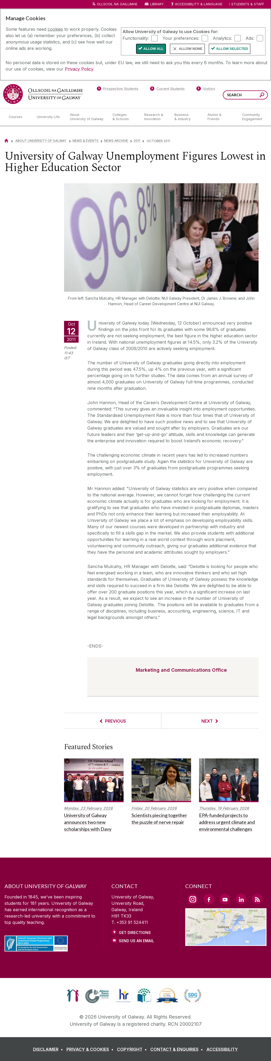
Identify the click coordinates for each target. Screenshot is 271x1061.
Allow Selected (232, 49)
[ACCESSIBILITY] (222, 1049)
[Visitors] (205, 89)
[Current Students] (167, 89)
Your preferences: (180, 38)
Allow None (190, 49)
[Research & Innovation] (155, 116)
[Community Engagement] (252, 116)
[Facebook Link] (209, 899)
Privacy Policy (79, 69)
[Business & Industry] (186, 116)
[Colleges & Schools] (124, 116)
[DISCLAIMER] (49, 1049)
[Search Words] (245, 94)
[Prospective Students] (117, 89)
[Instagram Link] (192, 899)
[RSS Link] (257, 899)
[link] (73, 995)
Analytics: (222, 38)
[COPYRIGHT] (133, 1049)
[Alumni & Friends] (220, 116)
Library (157, 4)
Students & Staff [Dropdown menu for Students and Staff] (247, 4)
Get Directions (135, 932)
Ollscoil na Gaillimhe (117, 4)
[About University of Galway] (87, 116)
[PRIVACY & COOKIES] (91, 1049)
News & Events (85, 141)
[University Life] (49, 116)
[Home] (6, 141)
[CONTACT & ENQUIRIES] (177, 1049)
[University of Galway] (43, 94)
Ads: (250, 38)
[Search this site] (262, 95)
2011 (137, 141)
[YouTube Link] (225, 899)
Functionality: (136, 38)
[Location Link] (226, 942)
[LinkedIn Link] (241, 899)
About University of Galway (41, 141)
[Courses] (18, 116)
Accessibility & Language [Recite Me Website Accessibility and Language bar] (196, 4)
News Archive (116, 141)
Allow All (153, 49)
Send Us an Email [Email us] (136, 940)
